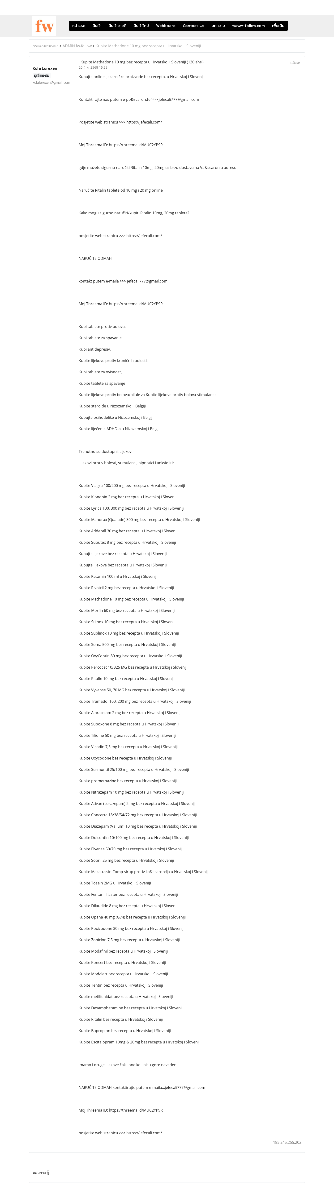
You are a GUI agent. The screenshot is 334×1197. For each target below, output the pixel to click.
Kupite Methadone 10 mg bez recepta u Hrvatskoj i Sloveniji (148, 46)
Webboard (166, 26)
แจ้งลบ (295, 62)
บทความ (218, 26)
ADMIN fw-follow (77, 46)
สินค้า (97, 26)
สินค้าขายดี (117, 26)
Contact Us (193, 26)
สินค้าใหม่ (141, 26)
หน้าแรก (78, 26)
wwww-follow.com (248, 26)
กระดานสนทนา (46, 46)
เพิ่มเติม (278, 26)
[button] (295, 26)
